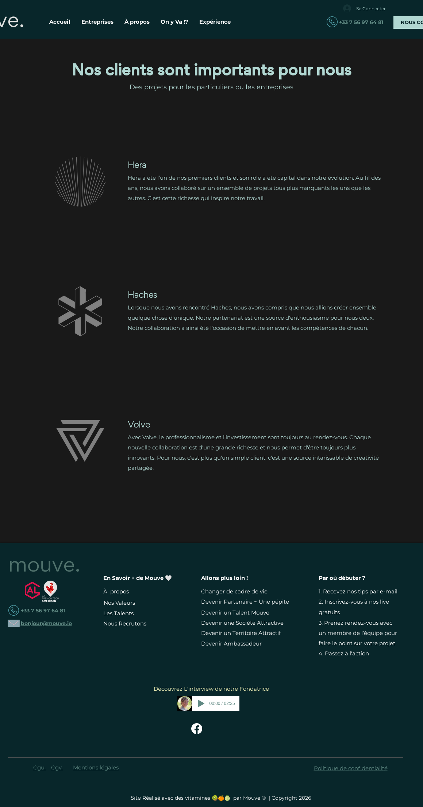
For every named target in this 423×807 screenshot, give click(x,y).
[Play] (201, 703)
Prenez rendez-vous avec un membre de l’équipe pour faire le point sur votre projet (358, 633)
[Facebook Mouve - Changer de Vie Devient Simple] (196, 728)
